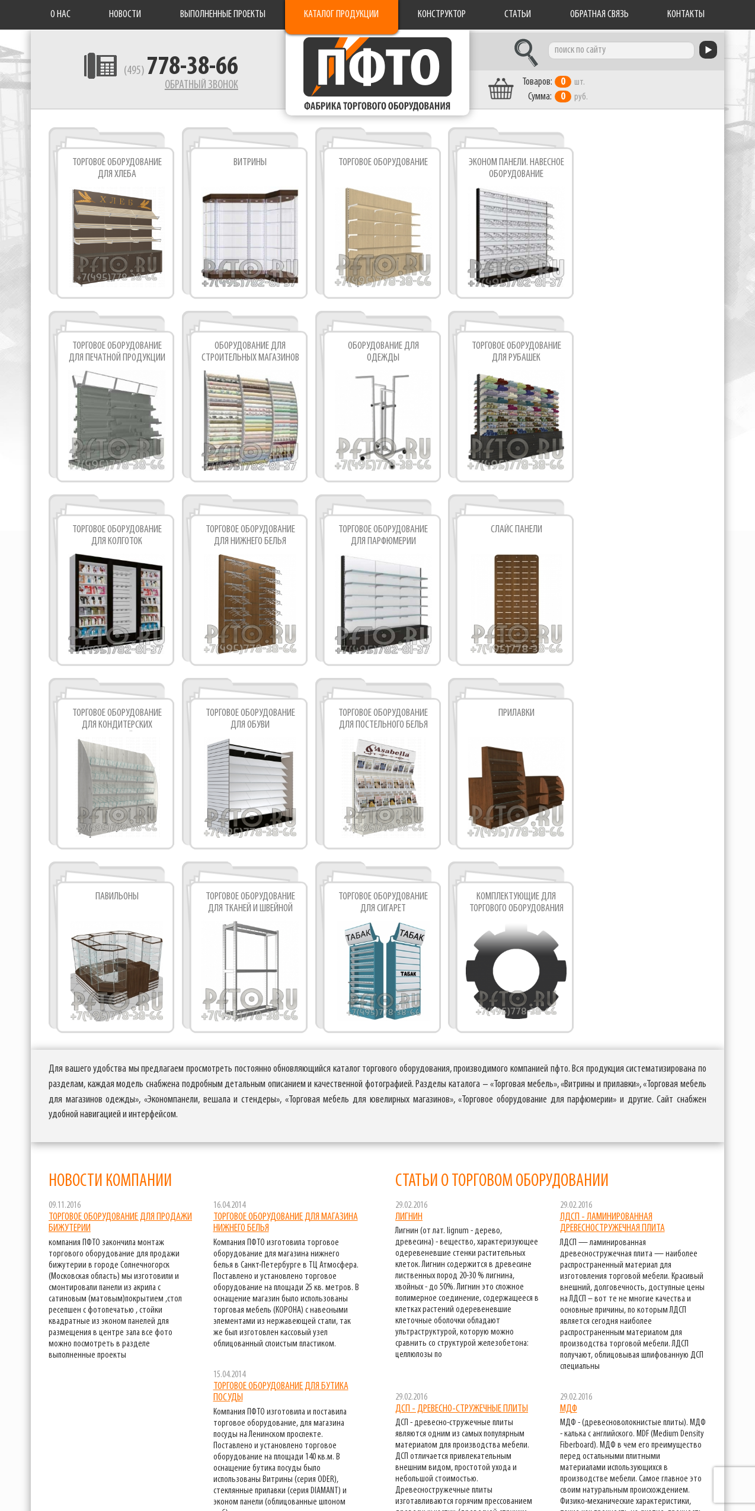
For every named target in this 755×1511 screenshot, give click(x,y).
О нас (60, 14)
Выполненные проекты (222, 14)
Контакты (686, 14)
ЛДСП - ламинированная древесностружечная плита (612, 1036)
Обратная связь (599, 14)
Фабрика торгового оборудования (377, 74)
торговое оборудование (670, 1455)
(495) (171, 72)
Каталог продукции (341, 14)
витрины (698, 1440)
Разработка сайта (60, 1493)
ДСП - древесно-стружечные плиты (461, 1222)
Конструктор (442, 14)
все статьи (677, 1391)
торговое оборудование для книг (652, 1471)
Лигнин (409, 1030)
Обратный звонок (191, 86)
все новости (328, 1358)
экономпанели (687, 1485)
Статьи (517, 14)
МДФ (568, 1222)
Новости (125, 14)
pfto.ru (99, 1482)
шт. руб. (564, 87)
